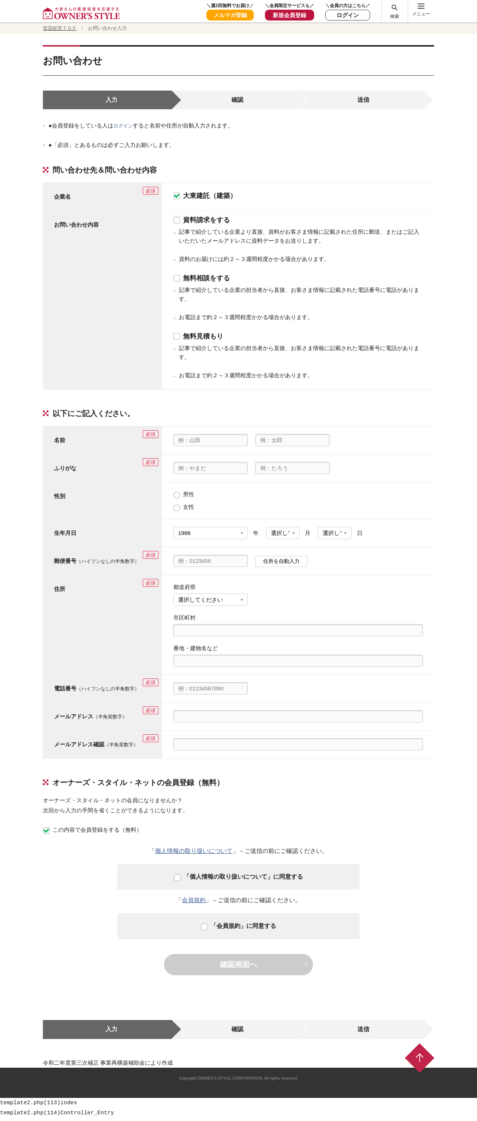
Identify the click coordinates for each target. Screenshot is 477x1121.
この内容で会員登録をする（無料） (92, 833)
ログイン (124, 129)
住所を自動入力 (281, 564)
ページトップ (419, 1061)
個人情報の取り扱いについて (194, 854)
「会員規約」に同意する (238, 929)
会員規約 (194, 903)
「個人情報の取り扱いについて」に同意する (238, 879)
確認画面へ (238, 968)
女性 (183, 510)
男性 (183, 497)
